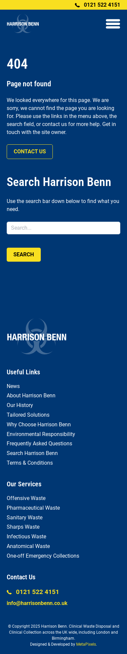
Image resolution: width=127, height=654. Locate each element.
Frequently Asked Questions (39, 443)
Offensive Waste (26, 498)
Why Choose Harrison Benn (39, 424)
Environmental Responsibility (41, 434)
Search (23, 254)
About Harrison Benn (31, 395)
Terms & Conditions (30, 463)
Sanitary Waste (24, 517)
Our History (20, 405)
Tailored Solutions (28, 415)
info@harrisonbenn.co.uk (37, 603)
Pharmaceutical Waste (33, 508)
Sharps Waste (23, 527)
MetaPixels (86, 644)
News (13, 386)
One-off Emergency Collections (43, 556)
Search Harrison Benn (32, 453)
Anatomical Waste (28, 546)
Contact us (30, 151)
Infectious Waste (26, 536)
